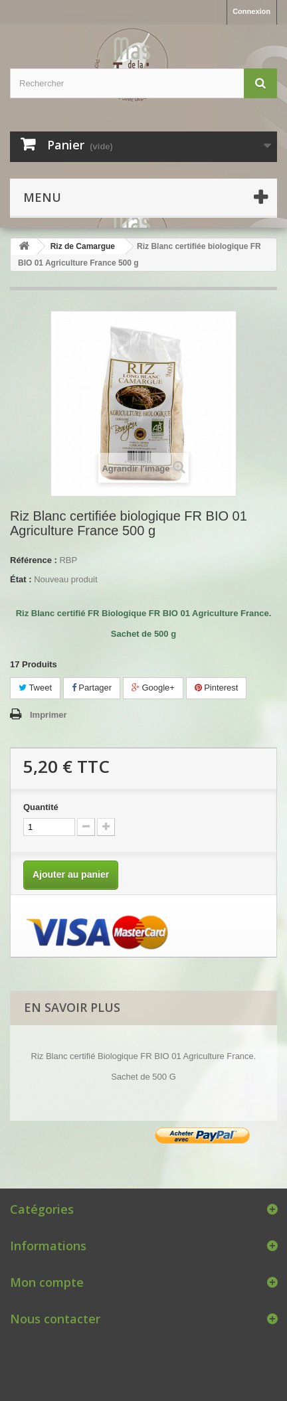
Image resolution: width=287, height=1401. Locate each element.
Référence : (33, 560)
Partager (92, 688)
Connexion (251, 11)
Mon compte (47, 1282)
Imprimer (48, 715)
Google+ (153, 688)
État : (21, 579)
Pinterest (217, 688)
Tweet (35, 688)
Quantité (40, 807)
